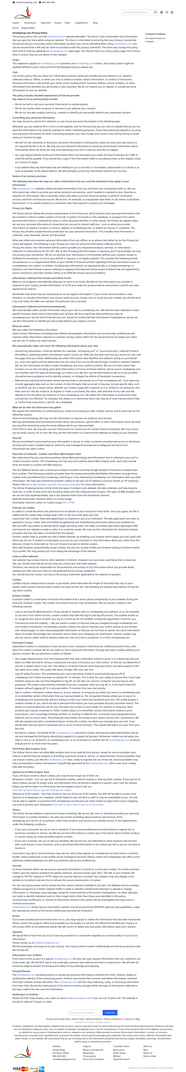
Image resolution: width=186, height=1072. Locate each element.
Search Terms (78, 1019)
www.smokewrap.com (79, 998)
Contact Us (129, 1019)
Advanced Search (94, 1019)
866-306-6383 (47, 2)
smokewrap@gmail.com (64, 1059)
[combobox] (140, 12)
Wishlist (117, 1056)
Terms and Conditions (93, 1059)
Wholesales (88, 1053)
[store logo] (22, 12)
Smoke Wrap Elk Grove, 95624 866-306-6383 (61, 1053)
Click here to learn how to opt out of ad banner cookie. (42, 790)
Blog (137, 1019)
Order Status (119, 1053)
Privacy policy (89, 1056)
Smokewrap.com (57, 759)
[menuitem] (96, 23)
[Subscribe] (110, 1012)
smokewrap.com (56, 36)
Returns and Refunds (93, 1049)
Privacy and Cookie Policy (58, 1019)
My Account (119, 1049)
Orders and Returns (113, 1019)
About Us (147, 1053)
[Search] (155, 12)
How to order (149, 1056)
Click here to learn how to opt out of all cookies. (78, 804)
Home (15, 28)
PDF (64, 502)
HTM (71, 502)
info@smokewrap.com (24, 2)
